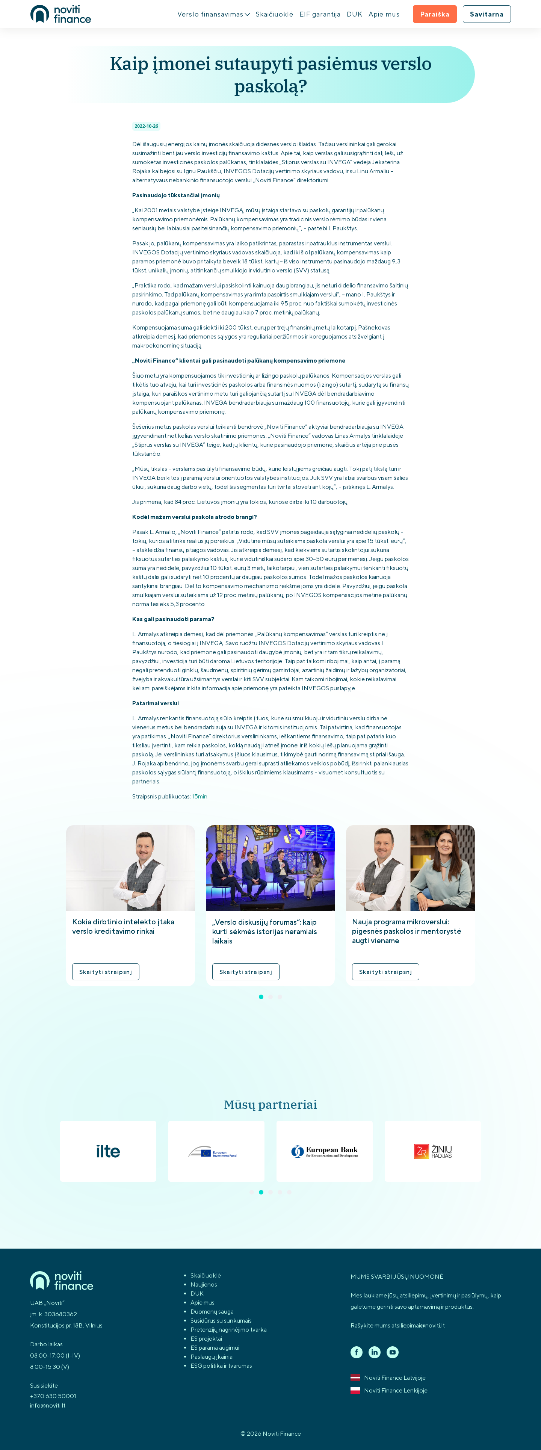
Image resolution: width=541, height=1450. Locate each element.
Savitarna (487, 14)
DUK (355, 14)
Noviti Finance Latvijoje (388, 1378)
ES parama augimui (214, 1347)
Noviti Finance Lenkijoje (389, 1390)
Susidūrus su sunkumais (221, 1320)
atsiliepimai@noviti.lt (418, 1325)
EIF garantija (320, 14)
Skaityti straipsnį (105, 971)
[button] (261, 997)
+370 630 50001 (53, 1396)
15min (199, 796)
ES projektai (206, 1338)
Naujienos (203, 1284)
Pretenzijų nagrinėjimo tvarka (228, 1329)
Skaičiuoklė (274, 14)
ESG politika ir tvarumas (221, 1365)
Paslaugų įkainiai (212, 1356)
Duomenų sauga (212, 1311)
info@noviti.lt (47, 1405)
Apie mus (384, 14)
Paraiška (435, 14)
